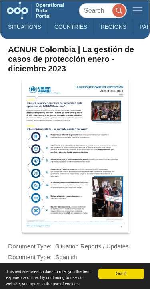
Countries (70, 27)
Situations (24, 27)
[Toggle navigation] (137, 11)
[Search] (103, 10)
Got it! (121, 273)
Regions (113, 27)
